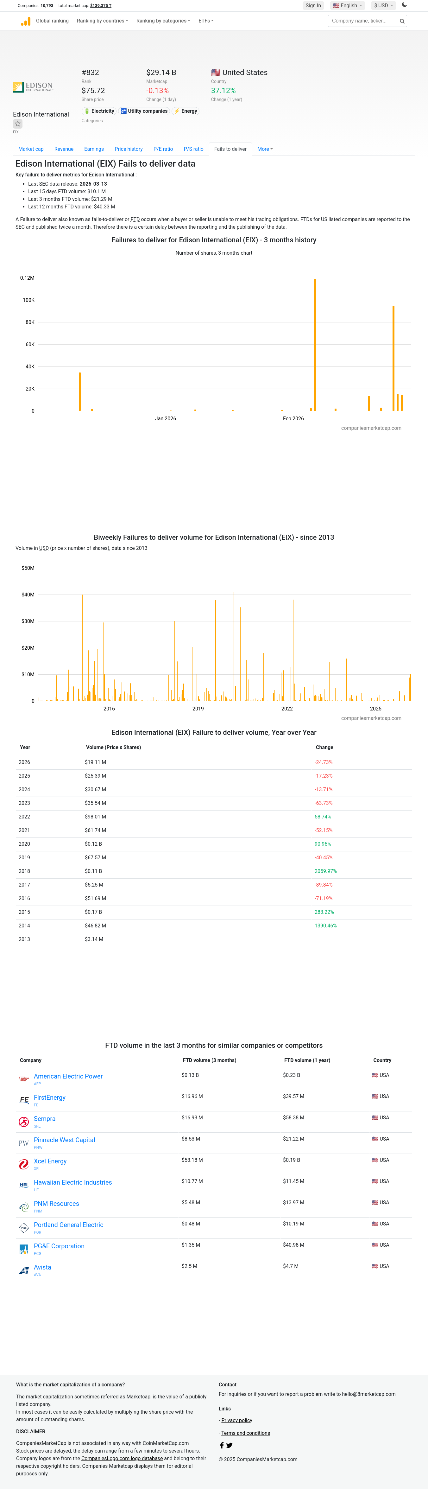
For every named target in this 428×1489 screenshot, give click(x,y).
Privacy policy (236, 1420)
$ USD (381, 6)
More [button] (263, 149)
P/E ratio (163, 149)
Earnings (94, 149)
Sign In (313, 6)
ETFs (204, 21)
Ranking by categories (161, 21)
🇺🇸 (345, 6)
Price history (129, 149)
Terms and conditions (245, 1433)
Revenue (64, 149)
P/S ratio (194, 149)
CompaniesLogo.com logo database (122, 1458)
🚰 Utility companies (144, 111)
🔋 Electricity (99, 111)
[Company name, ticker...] (367, 21)
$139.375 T (100, 5)
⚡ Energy (185, 111)
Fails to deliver (230, 149)
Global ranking (52, 21)
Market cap (31, 149)
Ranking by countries (100, 21)
